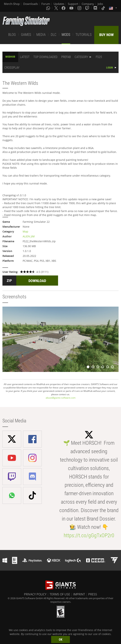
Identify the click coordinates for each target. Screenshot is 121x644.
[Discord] (95, 8)
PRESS (92, 594)
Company (88, 4)
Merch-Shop (12, 4)
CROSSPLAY (11, 67)
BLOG (12, 34)
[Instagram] (80, 8)
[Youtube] (71, 8)
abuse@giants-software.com (60, 397)
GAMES (26, 34)
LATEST (25, 57)
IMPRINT (79, 594)
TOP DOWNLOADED (45, 57)
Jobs (100, 4)
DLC (53, 34)
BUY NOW (106, 34)
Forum (45, 4)
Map (25, 231)
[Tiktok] (103, 8)
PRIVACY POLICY (35, 594)
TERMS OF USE (60, 594)
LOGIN (109, 67)
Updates (59, 4)
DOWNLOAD (37, 280)
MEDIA (41, 34)
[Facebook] (64, 8)
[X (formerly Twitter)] (56, 8)
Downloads (30, 4)
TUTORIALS (83, 34)
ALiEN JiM (29, 236)
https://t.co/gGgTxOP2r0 (89, 535)
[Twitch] (87, 8)
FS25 (99, 57)
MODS (66, 34)
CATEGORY (81, 57)
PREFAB (66, 57)
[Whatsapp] (48, 8)
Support (73, 4)
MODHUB (10, 56)
